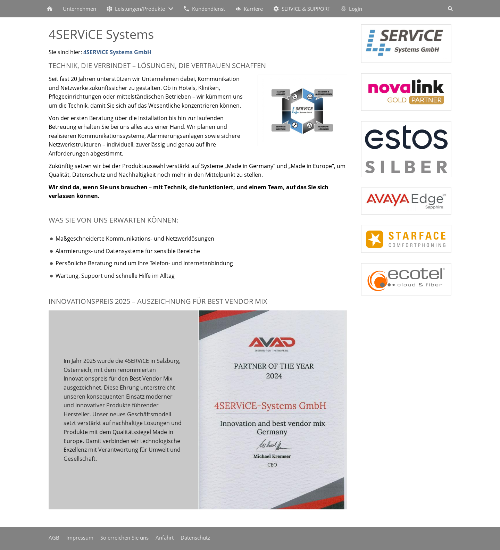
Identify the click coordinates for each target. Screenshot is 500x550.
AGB (54, 537)
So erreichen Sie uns (124, 537)
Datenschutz (195, 537)
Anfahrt (165, 537)
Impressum (79, 537)
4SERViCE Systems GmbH (117, 52)
